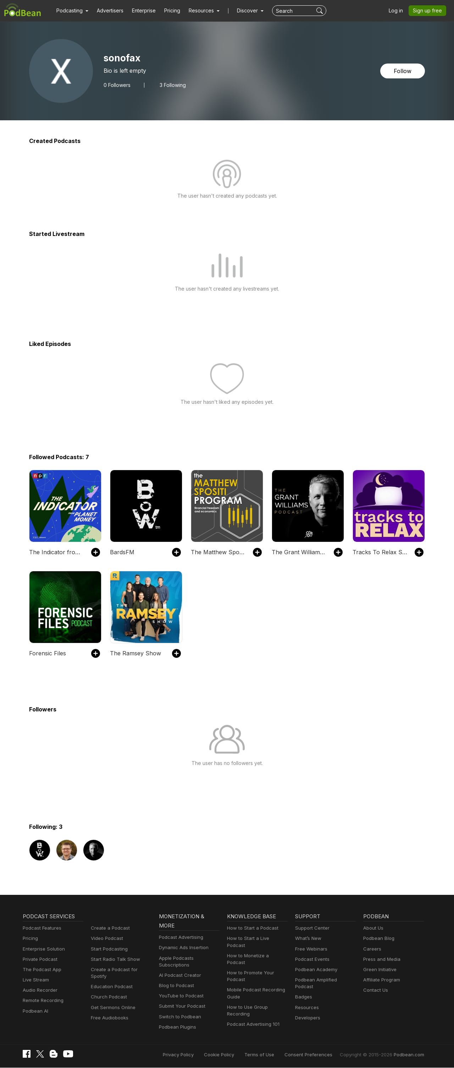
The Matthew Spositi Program (218, 552)
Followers (116, 84)
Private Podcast (39, 959)
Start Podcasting (108, 949)
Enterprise (139, 10)
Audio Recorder (39, 990)
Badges (303, 990)
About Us (372, 928)
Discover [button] (240, 10)
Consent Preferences (317, 1054)
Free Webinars (310, 949)
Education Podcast (110, 979)
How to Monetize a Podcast (255, 949)
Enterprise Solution (42, 949)
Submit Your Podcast (180, 1006)
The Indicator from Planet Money (56, 552)
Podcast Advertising (179, 937)
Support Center (311, 928)
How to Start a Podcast (251, 928)
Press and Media (380, 959)
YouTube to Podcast (180, 995)
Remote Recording (42, 1000)
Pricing (167, 10)
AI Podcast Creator (178, 975)
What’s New (307, 938)
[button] (71, 10)
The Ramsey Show (134, 653)
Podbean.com (410, 1054)
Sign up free (428, 10)
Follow (403, 71)
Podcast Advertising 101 (252, 1010)
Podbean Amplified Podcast (323, 979)
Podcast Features (41, 928)
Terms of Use (272, 1054)
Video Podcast (106, 938)
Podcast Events (311, 959)
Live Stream (35, 979)
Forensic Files (47, 653)
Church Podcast (107, 990)
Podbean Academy (314, 969)
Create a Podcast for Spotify (120, 969)
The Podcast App (40, 969)
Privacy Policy (196, 1054)
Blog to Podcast (175, 985)
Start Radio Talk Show (114, 959)
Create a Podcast (109, 928)
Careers (371, 949)
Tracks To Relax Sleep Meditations (380, 552)
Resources (306, 1000)
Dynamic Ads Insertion (182, 947)
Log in (398, 10)
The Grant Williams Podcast (299, 552)
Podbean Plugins (176, 1027)
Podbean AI (35, 1011)
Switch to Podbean (178, 1016)
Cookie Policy (235, 1054)
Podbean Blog (378, 938)
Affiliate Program (380, 979)
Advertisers (107, 10)
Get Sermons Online (112, 1000)
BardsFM (121, 552)
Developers (307, 1011)
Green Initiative (379, 969)
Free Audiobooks (108, 1011)
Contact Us (374, 990)
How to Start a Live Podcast (256, 938)
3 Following (170, 84)
